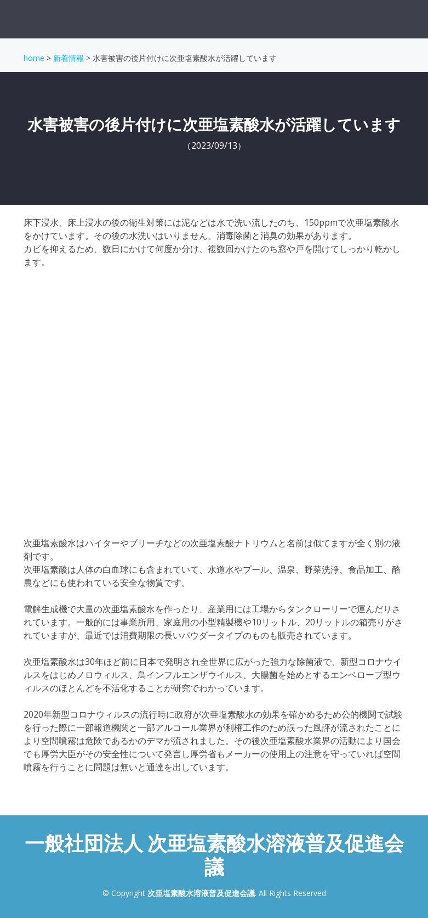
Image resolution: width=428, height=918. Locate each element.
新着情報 (68, 58)
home (34, 58)
